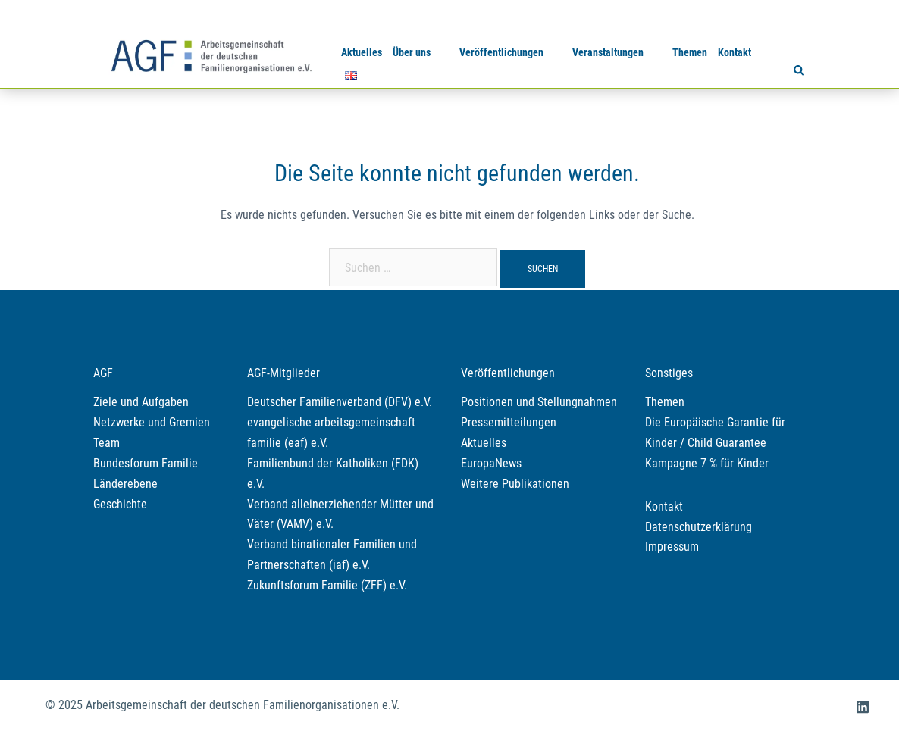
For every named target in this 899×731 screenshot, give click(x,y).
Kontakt (734, 52)
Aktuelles (361, 52)
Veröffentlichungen (501, 52)
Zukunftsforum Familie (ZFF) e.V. (327, 585)
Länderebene (125, 483)
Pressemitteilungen (508, 422)
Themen (689, 52)
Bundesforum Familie (145, 463)
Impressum (672, 546)
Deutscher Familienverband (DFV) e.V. (339, 402)
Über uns (412, 52)
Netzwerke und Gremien (151, 422)
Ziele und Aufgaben (141, 402)
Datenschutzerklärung (698, 527)
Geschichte (120, 504)
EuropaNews (491, 463)
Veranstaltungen (608, 52)
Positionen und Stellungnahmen (539, 402)
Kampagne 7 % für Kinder (707, 463)
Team (106, 443)
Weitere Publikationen (515, 483)
